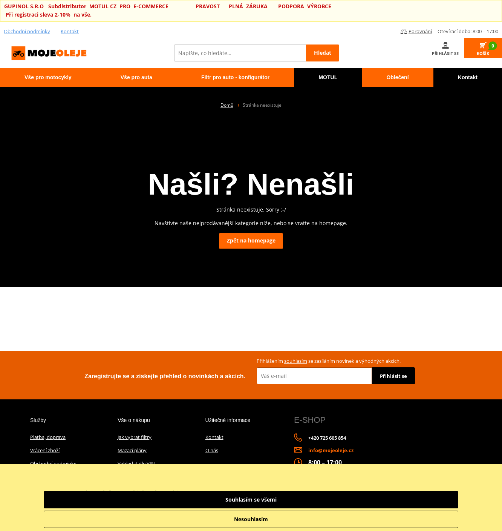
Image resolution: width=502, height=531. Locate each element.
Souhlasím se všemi (416, 499)
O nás (211, 450)
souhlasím (295, 361)
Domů (226, 105)
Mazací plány (132, 450)
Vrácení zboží (45, 450)
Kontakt (70, 31)
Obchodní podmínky (27, 31)
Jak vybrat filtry (135, 437)
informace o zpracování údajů (327, 502)
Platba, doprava (48, 437)
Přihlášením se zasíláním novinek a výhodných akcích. (329, 361)
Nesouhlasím (417, 519)
